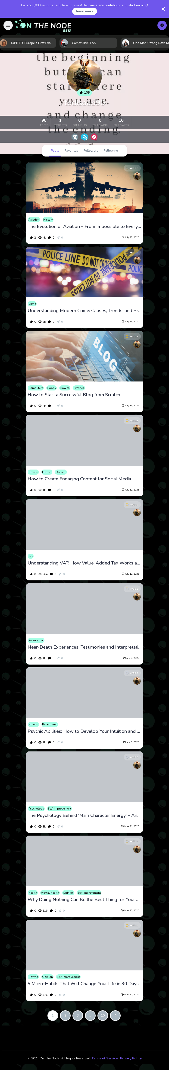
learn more (84, 11)
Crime (32, 304)
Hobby (51, 388)
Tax (30, 556)
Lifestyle (79, 388)
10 (103, 1015)
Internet (47, 472)
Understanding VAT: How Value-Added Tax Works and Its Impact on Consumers (85, 563)
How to (65, 388)
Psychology (36, 808)
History (48, 220)
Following (111, 150)
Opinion (61, 472)
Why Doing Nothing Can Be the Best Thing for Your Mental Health (85, 899)
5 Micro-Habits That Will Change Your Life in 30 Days (83, 984)
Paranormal (36, 640)
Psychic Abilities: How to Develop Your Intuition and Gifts (85, 731)
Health (32, 893)
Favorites (71, 150)
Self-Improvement (59, 808)
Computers (35, 388)
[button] (8, 25)
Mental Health (50, 893)
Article (132, 168)
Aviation (33, 220)
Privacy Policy (131, 1058)
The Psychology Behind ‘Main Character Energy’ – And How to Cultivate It (85, 815)
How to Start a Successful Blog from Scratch (74, 395)
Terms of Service (105, 1058)
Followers (91, 150)
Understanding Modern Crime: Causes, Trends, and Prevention (85, 310)
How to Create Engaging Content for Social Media (79, 479)
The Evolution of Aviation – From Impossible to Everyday (85, 226)
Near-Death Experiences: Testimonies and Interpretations (85, 647)
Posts (55, 150)
